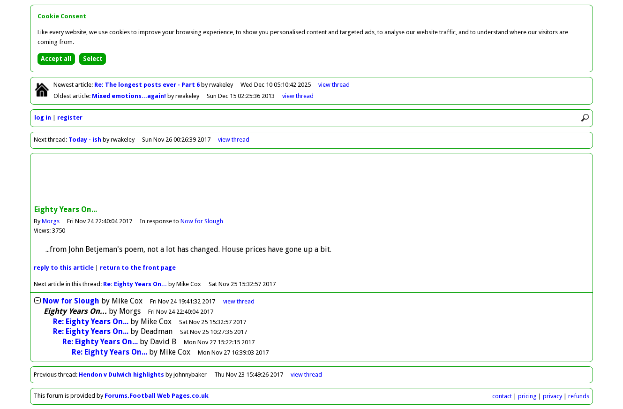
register (70, 117)
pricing (527, 396)
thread (239, 301)
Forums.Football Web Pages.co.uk (157, 395)
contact (502, 396)
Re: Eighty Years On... (135, 284)
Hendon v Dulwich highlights (121, 374)
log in (42, 117)
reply (64, 267)
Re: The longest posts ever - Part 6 (147, 84)
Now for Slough (201, 221)
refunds (578, 396)
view (334, 84)
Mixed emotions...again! (129, 95)
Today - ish (84, 139)
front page (138, 267)
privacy (552, 396)
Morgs (51, 221)
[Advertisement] (311, 180)
